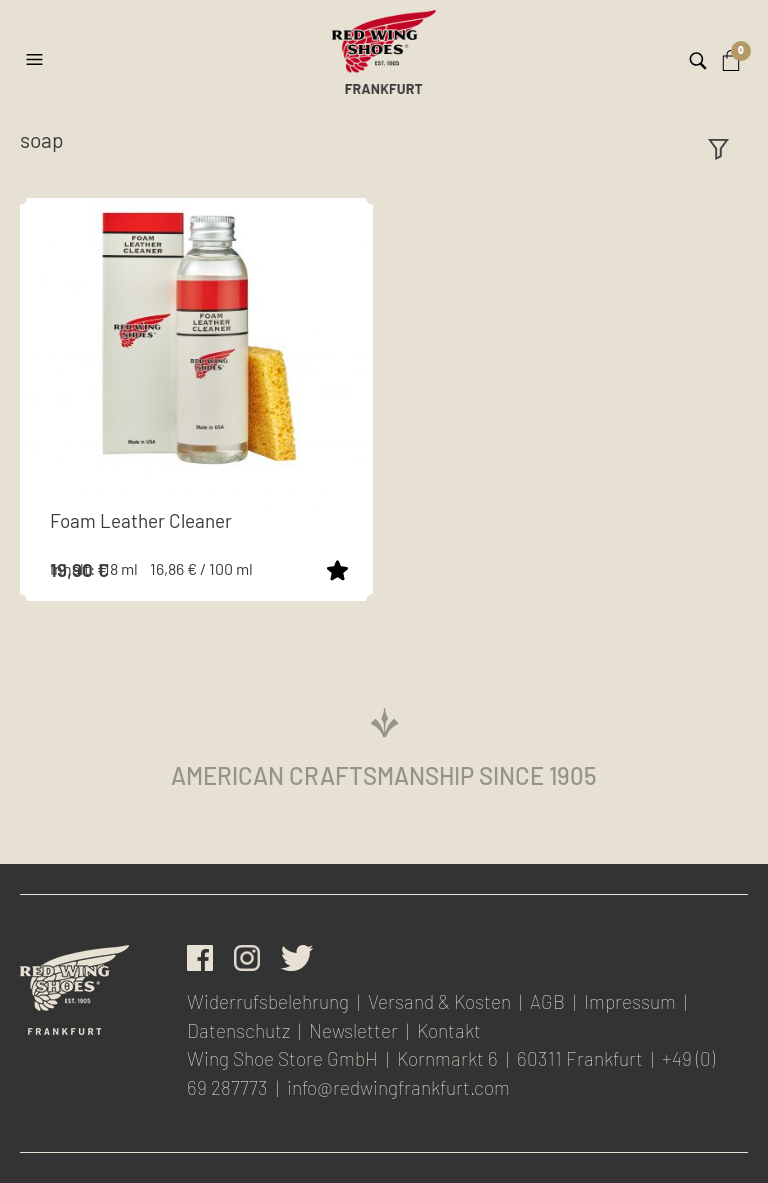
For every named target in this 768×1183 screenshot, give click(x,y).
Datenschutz (238, 1030)
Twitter (297, 958)
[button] (37, 52)
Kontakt (449, 1030)
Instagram (247, 958)
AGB (547, 1001)
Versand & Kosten (439, 1001)
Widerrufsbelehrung (268, 1001)
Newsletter (353, 1030)
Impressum (630, 1001)
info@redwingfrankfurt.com (398, 1087)
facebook (200, 958)
